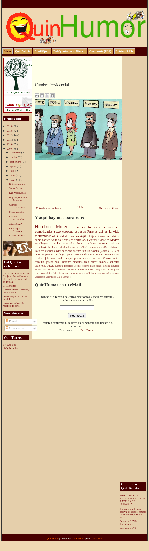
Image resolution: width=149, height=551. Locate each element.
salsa (109, 273)
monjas (69, 258)
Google (77, 265)
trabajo (51, 265)
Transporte (98, 254)
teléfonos (114, 247)
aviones (60, 251)
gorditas (40, 258)
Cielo (76, 254)
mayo (13, 179)
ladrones (67, 262)
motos (75, 273)
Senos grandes (16, 211)
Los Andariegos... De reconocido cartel (13, 304)
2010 (9, 144)
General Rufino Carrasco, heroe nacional (16, 291)
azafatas (109, 254)
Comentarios (15, 328)
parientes (114, 262)
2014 (9, 126)
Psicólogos (43, 243)
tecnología (41, 247)
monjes (68, 273)
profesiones (81, 239)
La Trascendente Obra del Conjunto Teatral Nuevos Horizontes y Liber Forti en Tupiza (16, 277)
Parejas (93, 231)
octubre (14, 157)
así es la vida (89, 227)
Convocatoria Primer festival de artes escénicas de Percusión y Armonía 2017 (133, 513)
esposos (81, 231)
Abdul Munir (78, 538)
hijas (81, 243)
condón (84, 269)
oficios (56, 236)
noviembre (15, 152)
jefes (50, 273)
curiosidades (65, 247)
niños (76, 236)
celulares (70, 269)
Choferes (86, 247)
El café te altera (17, 235)
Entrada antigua (108, 208)
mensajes (40, 254)
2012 (9, 135)
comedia (40, 262)
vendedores (96, 258)
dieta (116, 254)
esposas (68, 231)
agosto (13, 166)
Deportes (69, 265)
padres (46, 239)
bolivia (62, 269)
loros (62, 273)
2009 (9, 148)
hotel (58, 262)
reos (104, 273)
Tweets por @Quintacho (10, 346)
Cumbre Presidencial (17, 206)
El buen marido (17, 183)
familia (86, 251)
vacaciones (40, 277)
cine (77, 269)
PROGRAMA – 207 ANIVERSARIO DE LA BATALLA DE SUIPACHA (132, 499)
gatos (116, 269)
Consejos (104, 239)
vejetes (69, 254)
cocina (69, 251)
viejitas (93, 239)
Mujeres (65, 226)
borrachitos (112, 236)
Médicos (66, 236)
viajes (60, 277)
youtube (66, 277)
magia (61, 258)
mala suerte (91, 262)
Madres (114, 239)
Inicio (80, 207)
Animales (68, 239)
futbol (111, 269)
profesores (41, 265)
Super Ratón (15, 188)
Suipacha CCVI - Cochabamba (128, 522)
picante (49, 254)
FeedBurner (87, 330)
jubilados (51, 258)
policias (114, 243)
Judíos (115, 258)
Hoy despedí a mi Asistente (18, 198)
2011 (9, 139)
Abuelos (57, 243)
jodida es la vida (110, 251)
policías (90, 273)
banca (55, 269)
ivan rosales (41, 273)
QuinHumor (52, 538)
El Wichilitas (9, 285)
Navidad (115, 265)
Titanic (39, 269)
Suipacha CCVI (128, 527)
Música (107, 265)
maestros (78, 262)
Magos (99, 265)
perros (82, 273)
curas (38, 239)
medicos (92, 243)
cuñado (92, 269)
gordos (50, 262)
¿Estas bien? (15, 223)
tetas (86, 258)
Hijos (93, 236)
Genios (107, 258)
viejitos (84, 236)
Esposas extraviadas (16, 218)
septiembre (16, 161)
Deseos (101, 236)
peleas (78, 258)
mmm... (104, 262)
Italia (93, 265)
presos (98, 273)
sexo (58, 231)
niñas (106, 247)
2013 (9, 130)
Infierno (86, 265)
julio (12, 170)
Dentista (59, 265)
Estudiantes (85, 254)
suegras (76, 247)
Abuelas (56, 239)
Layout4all (97, 538)
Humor (104, 243)
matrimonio (43, 236)
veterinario (51, 277)
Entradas (12, 321)
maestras (97, 247)
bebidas (53, 247)
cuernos (77, 251)
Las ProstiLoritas (17, 192)
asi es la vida (109, 231)
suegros (115, 273)
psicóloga (59, 254)
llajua (56, 273)
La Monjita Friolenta (15, 229)
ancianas (47, 269)
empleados (102, 269)
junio (13, 175)
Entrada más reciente (48, 208)
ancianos (50, 251)
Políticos (40, 251)
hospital (96, 251)
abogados (70, 243)
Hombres (45, 226)
